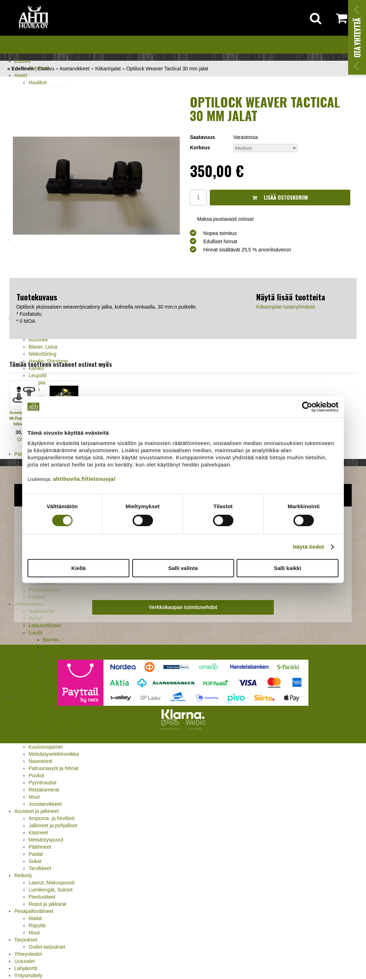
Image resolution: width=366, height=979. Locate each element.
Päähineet (40, 847)
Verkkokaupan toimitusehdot (183, 607)
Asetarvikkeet (75, 68)
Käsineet (38, 832)
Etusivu (22, 61)
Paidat (36, 854)
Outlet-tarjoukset (47, 947)
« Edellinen (20, 68)
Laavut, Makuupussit (51, 882)
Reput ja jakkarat (47, 904)
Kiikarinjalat (108, 68)
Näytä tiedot (308, 547)
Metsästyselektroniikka (54, 754)
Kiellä (78, 568)
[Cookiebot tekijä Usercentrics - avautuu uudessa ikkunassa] (307, 406)
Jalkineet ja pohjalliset (53, 825)
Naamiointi (40, 761)
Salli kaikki (287, 568)
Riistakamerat (44, 790)
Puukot (36, 775)
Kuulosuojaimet (46, 747)
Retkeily (23, 875)
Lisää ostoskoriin (280, 197)
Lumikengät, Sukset (51, 890)
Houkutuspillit (43, 732)
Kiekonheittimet (46, 740)
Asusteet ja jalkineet (36, 811)
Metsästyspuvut (46, 840)
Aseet (20, 75)
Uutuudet (24, 961)
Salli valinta (183, 568)
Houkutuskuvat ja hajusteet (59, 725)
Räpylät (37, 925)
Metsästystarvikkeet (36, 697)
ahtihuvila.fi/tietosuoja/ (84, 479)
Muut (34, 797)
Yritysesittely (28, 975)
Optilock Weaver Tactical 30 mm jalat (167, 68)
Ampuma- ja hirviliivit (51, 818)
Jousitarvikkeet (45, 804)
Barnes (51, 640)
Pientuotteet (42, 897)
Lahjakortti (26, 968)
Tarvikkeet (40, 868)
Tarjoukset (25, 940)
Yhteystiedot (28, 954)
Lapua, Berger (59, 647)
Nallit (34, 690)
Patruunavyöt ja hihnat (53, 768)
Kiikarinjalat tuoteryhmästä (285, 307)
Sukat (35, 861)
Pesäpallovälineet (34, 911)
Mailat (35, 918)
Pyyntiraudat (42, 782)
